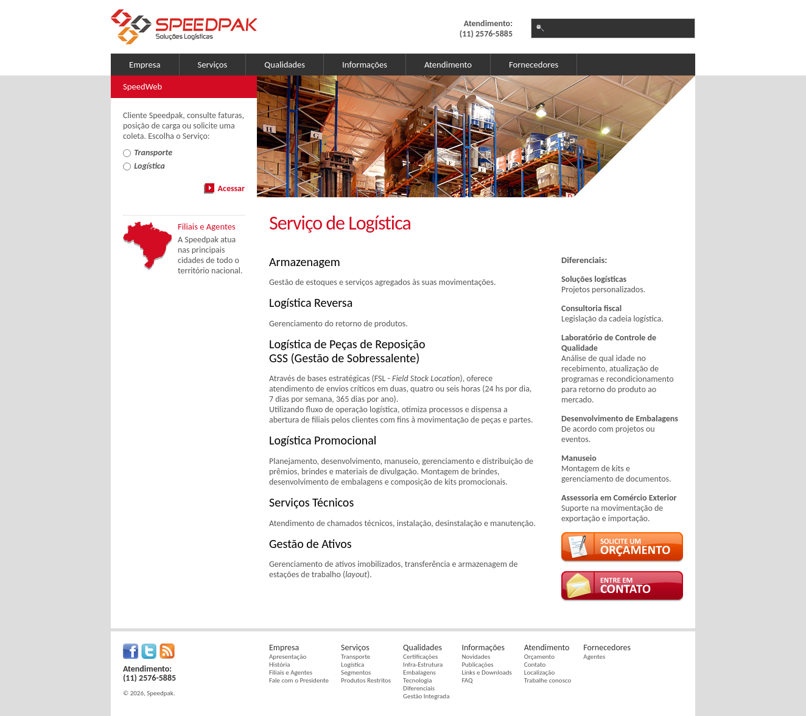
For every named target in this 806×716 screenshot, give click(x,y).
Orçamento (539, 657)
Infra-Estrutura (423, 665)
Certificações (420, 657)
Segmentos (356, 672)
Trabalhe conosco (547, 680)
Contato (534, 665)
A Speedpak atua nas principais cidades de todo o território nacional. (210, 255)
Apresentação (287, 657)
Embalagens (419, 672)
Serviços (213, 64)
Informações (364, 64)
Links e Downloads (486, 672)
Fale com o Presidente (299, 680)
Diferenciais (419, 688)
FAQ (466, 680)
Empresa (145, 64)
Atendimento (448, 64)
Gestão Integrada (426, 696)
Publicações (477, 665)
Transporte (355, 657)
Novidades (475, 657)
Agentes (594, 657)
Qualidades (284, 64)
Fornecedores (533, 64)
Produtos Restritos (366, 680)
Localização (539, 672)
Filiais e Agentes (290, 672)
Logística (352, 665)
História (279, 665)
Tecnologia (417, 680)
